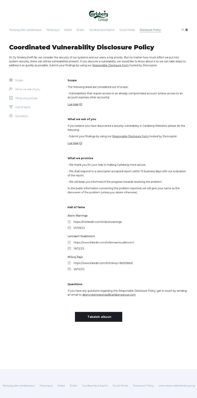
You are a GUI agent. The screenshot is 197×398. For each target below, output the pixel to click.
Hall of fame (22, 107)
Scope (19, 80)
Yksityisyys (53, 29)
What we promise (26, 98)
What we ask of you (27, 89)
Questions (21, 116)
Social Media (127, 29)
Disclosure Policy (150, 29)
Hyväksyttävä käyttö (102, 29)
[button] (128, 104)
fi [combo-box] (185, 29)
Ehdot (80, 29)
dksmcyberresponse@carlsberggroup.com (109, 294)
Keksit (68, 29)
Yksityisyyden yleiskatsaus (25, 29)
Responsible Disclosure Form (110, 65)
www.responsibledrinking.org (177, 385)
